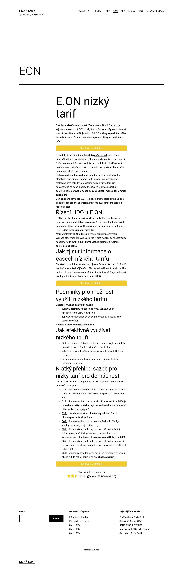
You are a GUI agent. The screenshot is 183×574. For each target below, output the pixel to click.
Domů (82, 11)
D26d (64, 401)
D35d (64, 413)
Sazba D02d (75, 529)
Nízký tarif (27, 10)
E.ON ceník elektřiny (78, 517)
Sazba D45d (135, 521)
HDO (140, 11)
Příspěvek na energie (79, 521)
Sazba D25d (139, 517)
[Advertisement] (91, 44)
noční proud (100, 155)
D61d (64, 453)
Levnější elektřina (155, 11)
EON (115, 11)
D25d (64, 389)
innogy (131, 11)
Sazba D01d (75, 525)
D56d (64, 441)
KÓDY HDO (137, 525)
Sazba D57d (75, 533)
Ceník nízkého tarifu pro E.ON (71, 198)
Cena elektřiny (95, 11)
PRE (108, 11)
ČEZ (123, 11)
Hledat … (23, 511)
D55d (64, 429)
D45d (64, 421)
